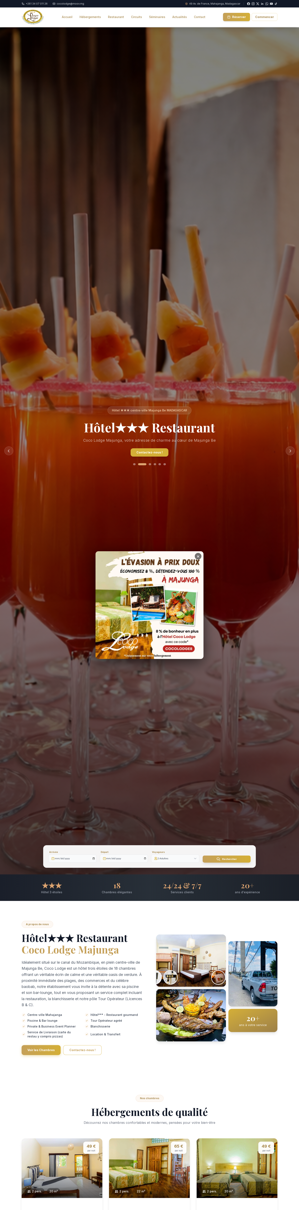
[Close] (198, 550)
